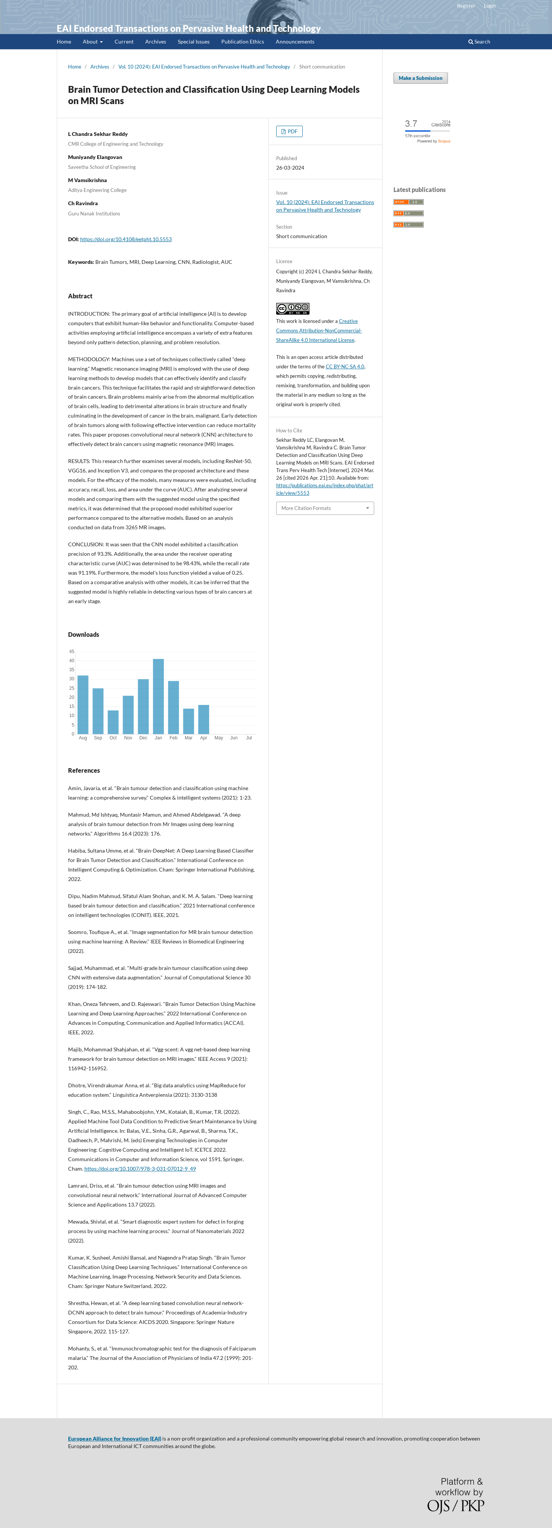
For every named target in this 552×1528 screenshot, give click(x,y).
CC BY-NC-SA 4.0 (345, 366)
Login (490, 6)
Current (124, 41)
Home (64, 41)
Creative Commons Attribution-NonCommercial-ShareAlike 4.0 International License (319, 330)
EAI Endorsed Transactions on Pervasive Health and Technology (189, 28)
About (91, 41)
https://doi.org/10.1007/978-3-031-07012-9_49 (140, 1168)
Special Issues (194, 41)
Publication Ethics (242, 41)
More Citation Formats (306, 508)
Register (466, 6)
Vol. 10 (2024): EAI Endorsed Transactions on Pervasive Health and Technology (204, 67)
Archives (155, 41)
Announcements (295, 41)
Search (479, 41)
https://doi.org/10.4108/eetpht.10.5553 (126, 239)
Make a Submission (421, 78)
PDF (292, 131)
